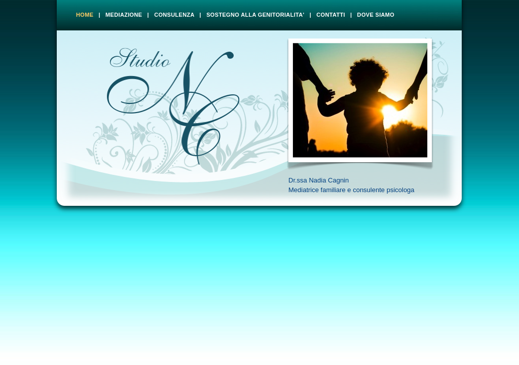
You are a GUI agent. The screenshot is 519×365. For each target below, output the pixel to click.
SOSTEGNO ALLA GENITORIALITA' (255, 15)
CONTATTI (330, 15)
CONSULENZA (174, 15)
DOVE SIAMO (376, 15)
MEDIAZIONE (123, 15)
